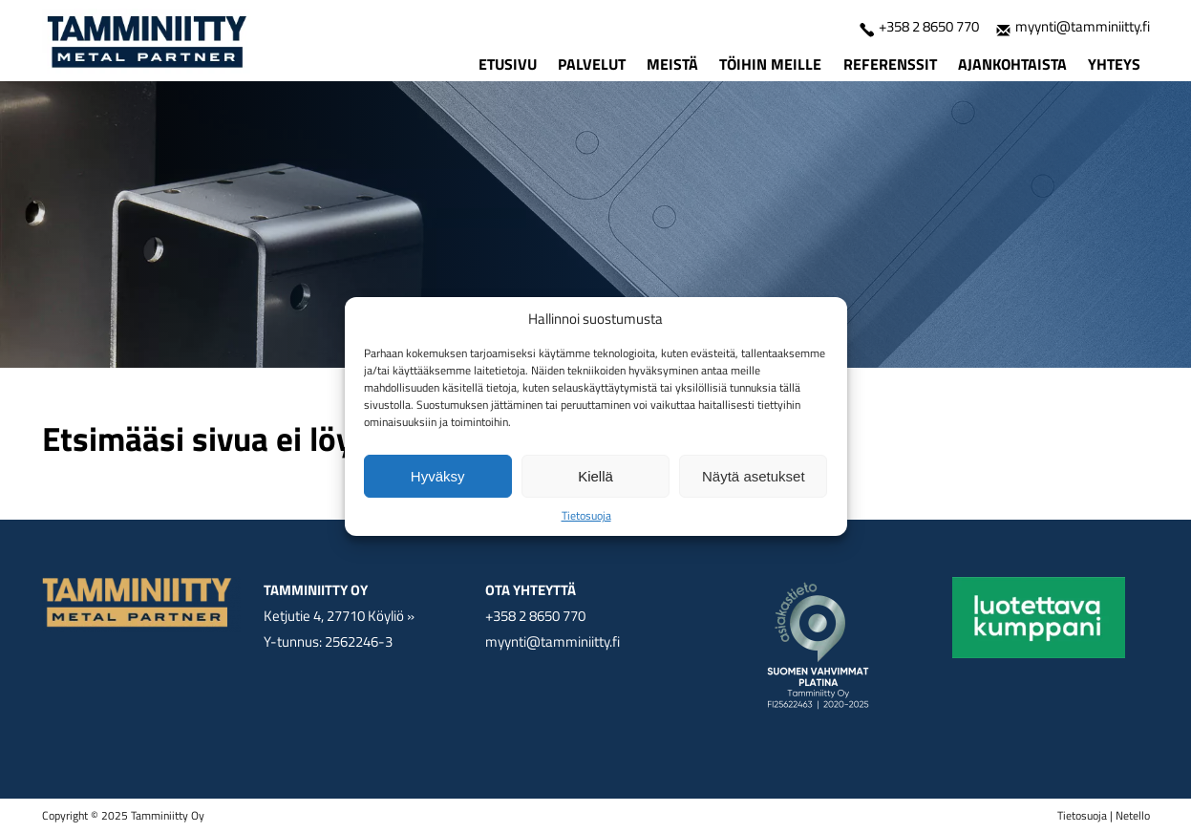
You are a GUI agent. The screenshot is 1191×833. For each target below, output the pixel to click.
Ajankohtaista (1012, 64)
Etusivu (508, 64)
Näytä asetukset (753, 476)
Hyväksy (438, 476)
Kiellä (595, 476)
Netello (1133, 815)
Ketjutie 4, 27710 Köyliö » (339, 616)
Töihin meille (770, 64)
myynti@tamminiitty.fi (1073, 26)
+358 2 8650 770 (919, 26)
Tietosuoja (586, 515)
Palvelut (592, 64)
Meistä (672, 64)
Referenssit (890, 64)
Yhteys (1114, 64)
